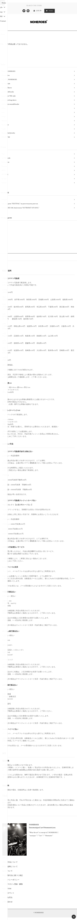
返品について (7, 871)
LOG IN (39, 11)
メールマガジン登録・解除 (12, 884)
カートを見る (7, 897)
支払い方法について (10, 862)
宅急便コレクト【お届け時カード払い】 (17, 505)
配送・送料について (10, 867)
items (49, 11)
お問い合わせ (7, 902)
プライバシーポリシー (10, 880)
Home (3, 34)
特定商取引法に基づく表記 (12, 875)
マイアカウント (8, 893)
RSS (3, 889)
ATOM (9, 889)
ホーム (4, 858)
